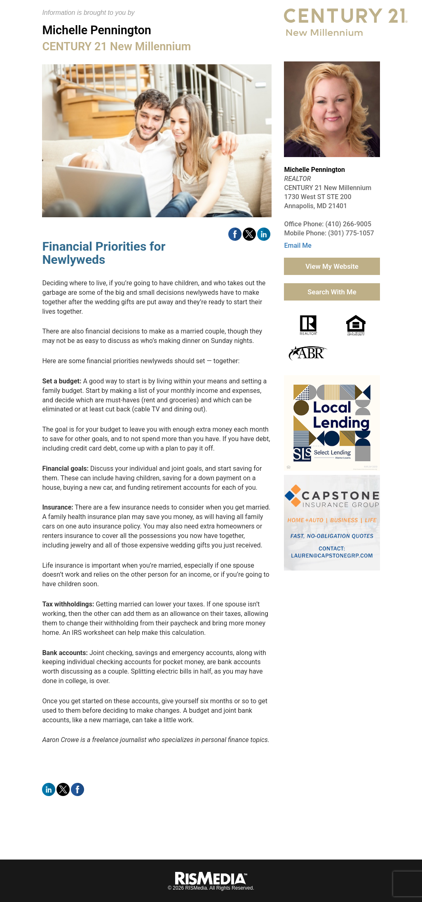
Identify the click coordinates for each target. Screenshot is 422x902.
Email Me (297, 245)
